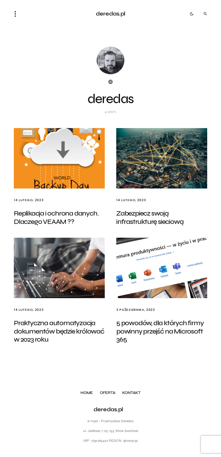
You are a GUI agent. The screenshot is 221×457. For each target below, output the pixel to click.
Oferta (107, 393)
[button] (17, 14)
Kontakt (131, 393)
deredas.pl (110, 13)
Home (87, 393)
